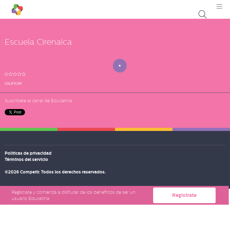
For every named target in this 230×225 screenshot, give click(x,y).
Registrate (184, 195)
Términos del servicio (26, 159)
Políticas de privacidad (28, 153)
